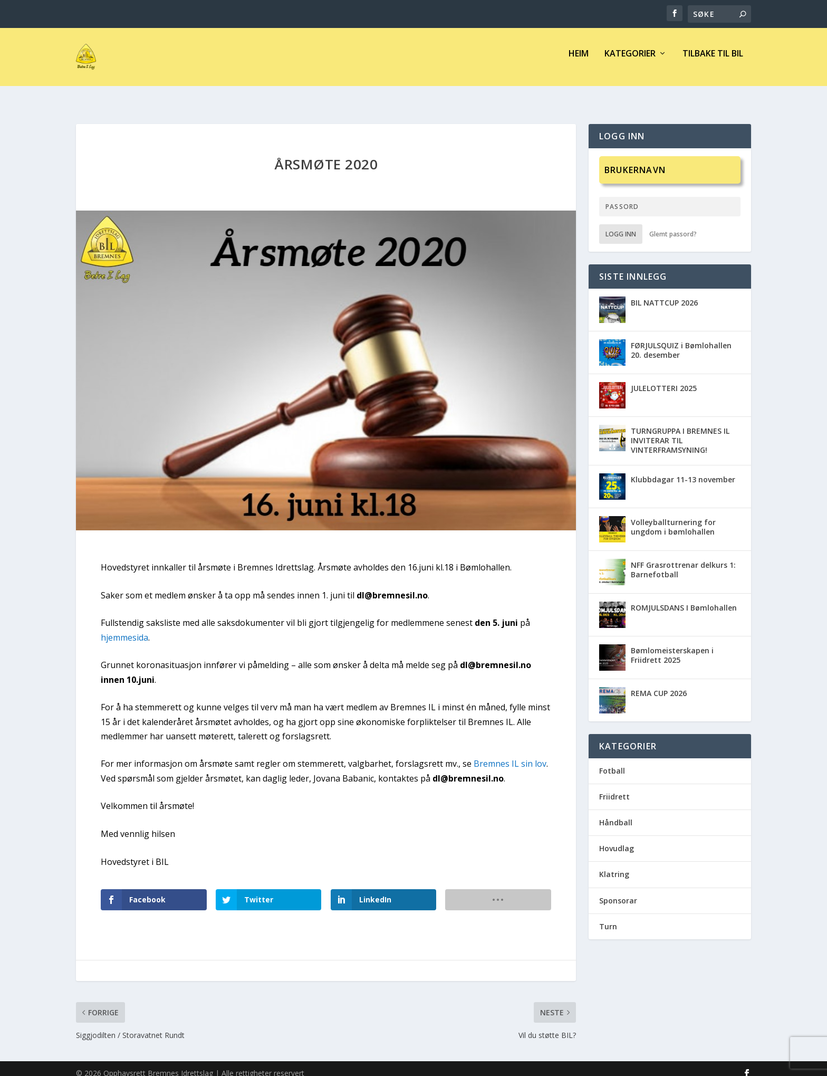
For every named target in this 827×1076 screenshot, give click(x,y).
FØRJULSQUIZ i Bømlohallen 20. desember (681, 340)
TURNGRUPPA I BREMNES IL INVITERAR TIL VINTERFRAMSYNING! (680, 430)
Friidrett (614, 787)
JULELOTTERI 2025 (664, 379)
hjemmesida (124, 628)
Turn (608, 917)
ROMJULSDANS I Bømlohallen (684, 598)
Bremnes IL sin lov (510, 754)
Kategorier (630, 61)
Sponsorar (618, 890)
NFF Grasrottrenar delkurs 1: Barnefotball (683, 560)
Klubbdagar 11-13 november (683, 470)
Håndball (615, 813)
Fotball (612, 761)
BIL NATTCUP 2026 (664, 293)
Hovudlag (616, 839)
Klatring (614, 865)
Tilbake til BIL (712, 61)
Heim (579, 61)
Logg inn (620, 224)
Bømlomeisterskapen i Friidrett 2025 (672, 645)
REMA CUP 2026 (659, 684)
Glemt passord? (673, 224)
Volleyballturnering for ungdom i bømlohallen (673, 517)
